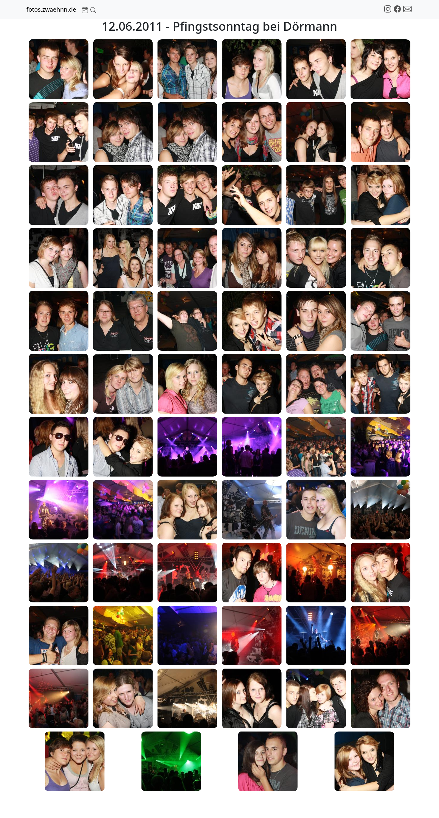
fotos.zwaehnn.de (51, 9)
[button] (85, 10)
